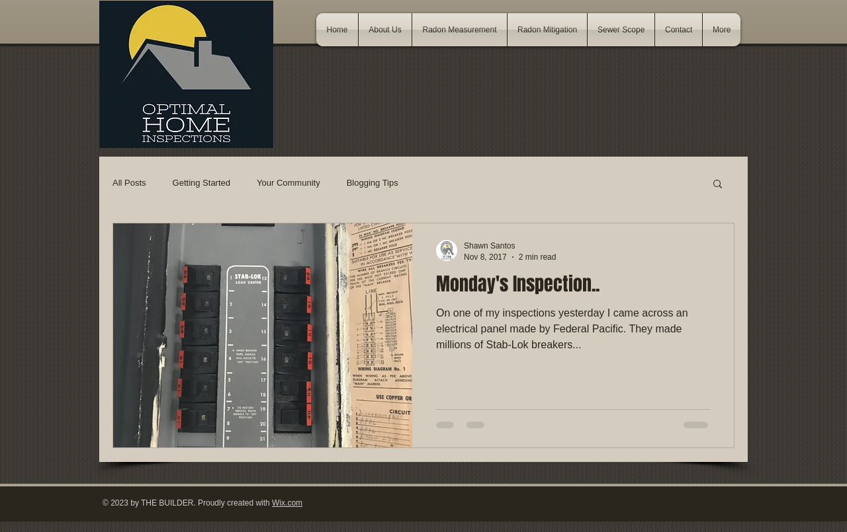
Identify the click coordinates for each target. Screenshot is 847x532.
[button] (717, 185)
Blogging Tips (372, 183)
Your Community (288, 183)
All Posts (129, 183)
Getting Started (201, 183)
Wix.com (287, 503)
